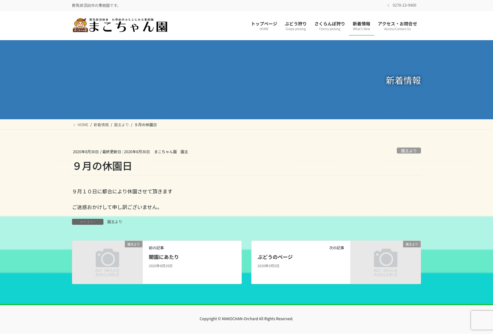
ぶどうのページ (275, 257)
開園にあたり (164, 257)
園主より (409, 151)
